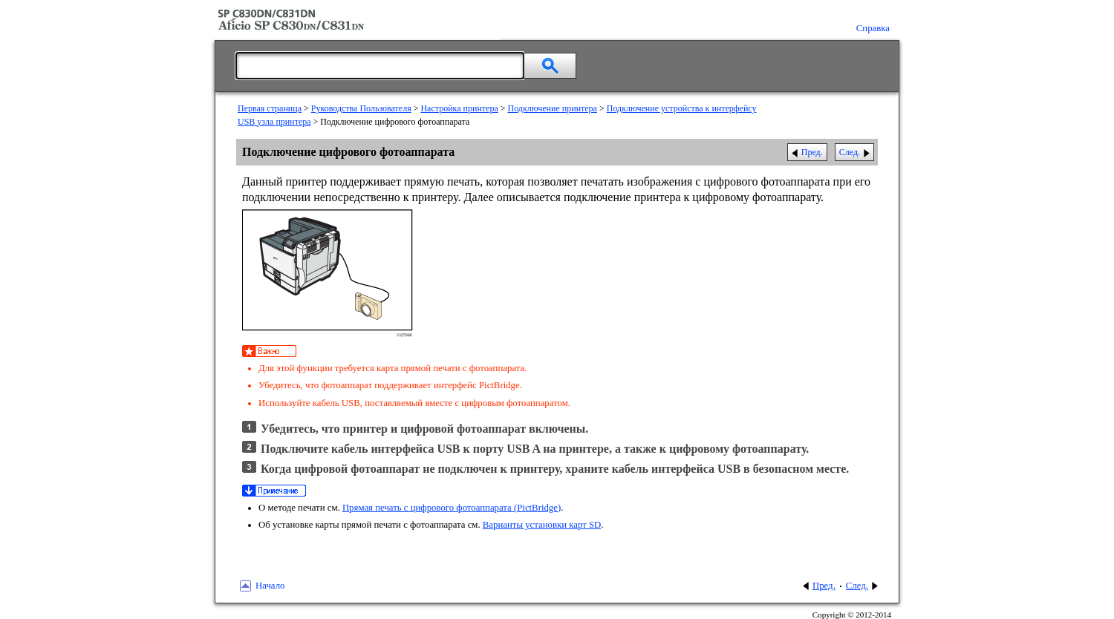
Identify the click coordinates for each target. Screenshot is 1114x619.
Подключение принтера (552, 108)
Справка (873, 28)
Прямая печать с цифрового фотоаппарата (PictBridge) (451, 507)
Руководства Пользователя (361, 108)
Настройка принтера (459, 108)
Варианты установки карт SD (542, 525)
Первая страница (270, 108)
